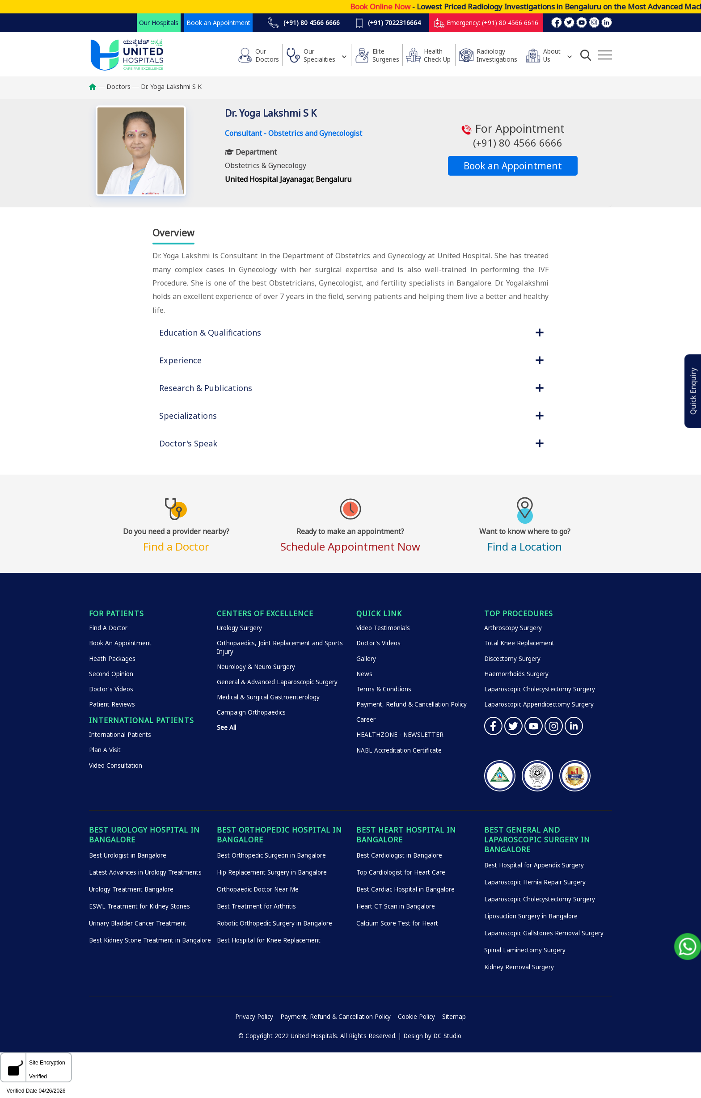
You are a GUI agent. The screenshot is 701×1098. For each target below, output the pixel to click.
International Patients (120, 735)
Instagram (554, 726)
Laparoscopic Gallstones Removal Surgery (544, 933)
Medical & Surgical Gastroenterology (268, 697)
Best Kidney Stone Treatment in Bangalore (150, 940)
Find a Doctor (176, 538)
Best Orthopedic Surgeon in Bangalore (271, 855)
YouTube (533, 726)
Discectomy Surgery (512, 659)
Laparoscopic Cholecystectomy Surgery (539, 689)
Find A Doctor (108, 628)
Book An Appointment (120, 643)
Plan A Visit (105, 750)
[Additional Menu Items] (605, 54)
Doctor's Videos (111, 689)
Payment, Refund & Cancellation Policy (411, 704)
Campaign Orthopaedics (251, 712)
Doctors (118, 86)
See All (226, 728)
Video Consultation (115, 765)
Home (97, 87)
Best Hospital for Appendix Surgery (534, 865)
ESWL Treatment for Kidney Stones (139, 906)
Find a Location (524, 538)
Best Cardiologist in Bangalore (399, 855)
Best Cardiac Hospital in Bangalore (405, 889)
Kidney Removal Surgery (519, 967)
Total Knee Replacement (519, 643)
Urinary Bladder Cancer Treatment (137, 923)
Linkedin (574, 726)
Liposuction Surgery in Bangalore (531, 916)
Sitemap (454, 1017)
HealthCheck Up (437, 55)
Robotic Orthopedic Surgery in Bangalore (274, 923)
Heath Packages (112, 659)
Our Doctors (267, 55)
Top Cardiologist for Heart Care (400, 872)
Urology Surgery (239, 628)
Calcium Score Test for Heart (397, 923)
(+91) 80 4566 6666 (304, 22)
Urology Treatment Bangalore (131, 889)
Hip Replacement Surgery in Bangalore (272, 872)
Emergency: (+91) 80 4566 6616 (486, 22)
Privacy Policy (254, 1017)
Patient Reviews (112, 704)
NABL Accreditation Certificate (399, 750)
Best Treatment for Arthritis (256, 906)
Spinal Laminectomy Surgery (525, 950)
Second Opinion (111, 674)
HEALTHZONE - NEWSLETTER (399, 735)
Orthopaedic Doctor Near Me (258, 889)
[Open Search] (585, 55)
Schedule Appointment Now (350, 538)
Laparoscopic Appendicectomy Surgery (539, 704)
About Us (552, 55)
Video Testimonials (383, 628)
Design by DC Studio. (433, 1036)
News (364, 674)
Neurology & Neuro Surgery (256, 667)
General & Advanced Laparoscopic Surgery (277, 682)
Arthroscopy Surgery (513, 628)
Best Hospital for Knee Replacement (269, 940)
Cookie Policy (416, 1017)
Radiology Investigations (497, 55)
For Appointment (512, 135)
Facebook (493, 726)
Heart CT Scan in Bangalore (395, 906)
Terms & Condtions (383, 689)
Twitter (513, 726)
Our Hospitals (158, 22)
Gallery (366, 659)
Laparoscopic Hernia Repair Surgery (535, 882)
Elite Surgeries (385, 55)
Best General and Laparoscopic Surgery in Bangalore (537, 839)
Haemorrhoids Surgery (516, 674)
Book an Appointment (218, 22)
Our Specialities (319, 55)
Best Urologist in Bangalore (127, 855)
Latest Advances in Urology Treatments (145, 872)
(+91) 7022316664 (388, 22)
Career (366, 719)
